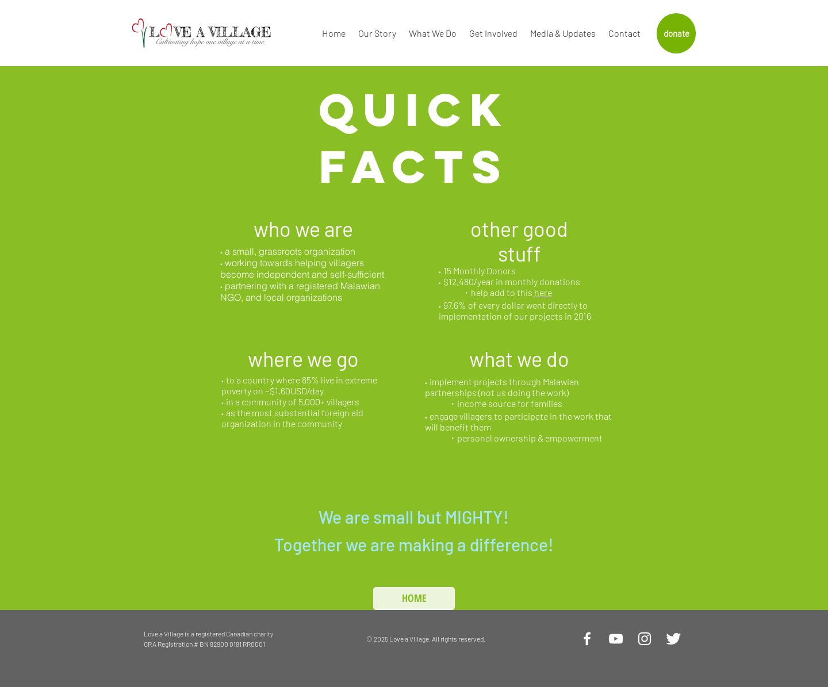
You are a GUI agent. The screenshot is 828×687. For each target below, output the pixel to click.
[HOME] (414, 598)
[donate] (676, 33)
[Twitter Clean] (673, 638)
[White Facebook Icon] (587, 638)
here (543, 292)
